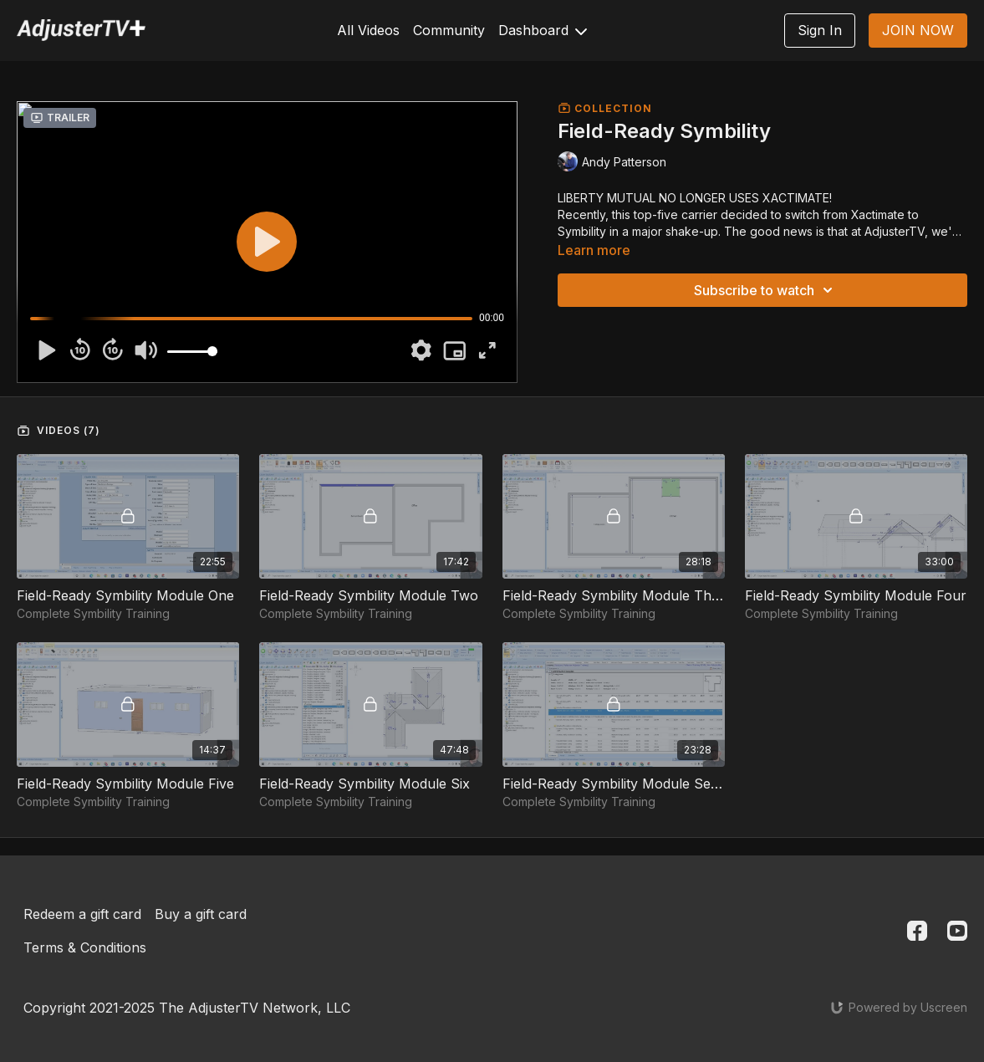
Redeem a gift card (82, 914)
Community (449, 30)
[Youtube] (957, 931)
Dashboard (542, 30)
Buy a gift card (201, 914)
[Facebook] (917, 931)
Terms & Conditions (84, 947)
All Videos (368, 30)
